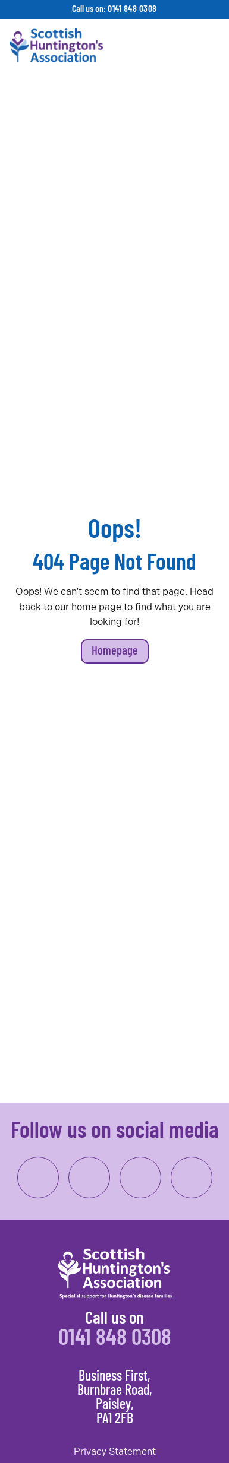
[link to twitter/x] (191, 1177)
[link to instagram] (89, 1177)
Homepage (115, 651)
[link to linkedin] (140, 1177)
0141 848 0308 (132, 9)
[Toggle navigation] (208, 45)
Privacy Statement (115, 1451)
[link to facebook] (38, 1177)
